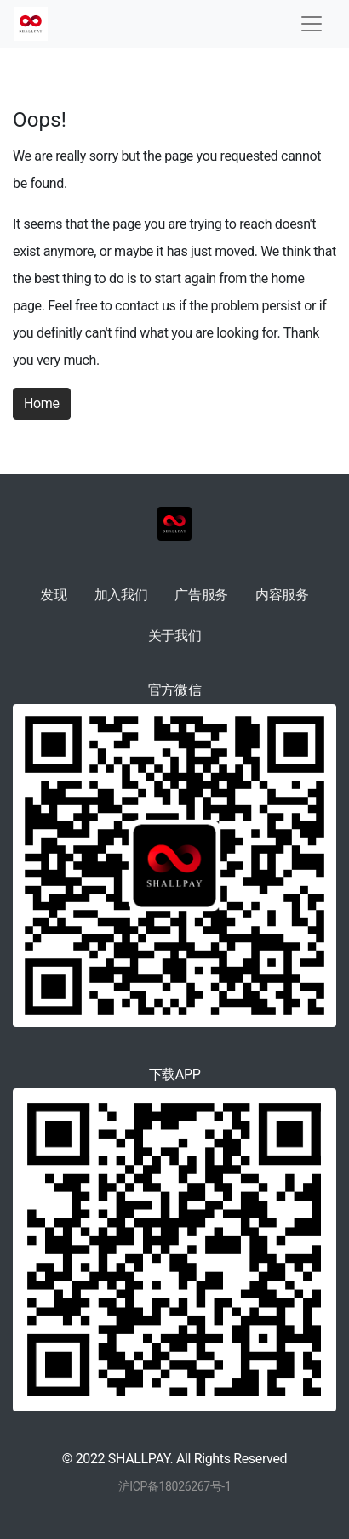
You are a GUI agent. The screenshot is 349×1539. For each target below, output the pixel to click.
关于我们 (175, 636)
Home (42, 403)
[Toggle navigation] (311, 24)
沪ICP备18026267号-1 (175, 1486)
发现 (53, 595)
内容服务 (282, 595)
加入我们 (121, 595)
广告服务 (201, 595)
